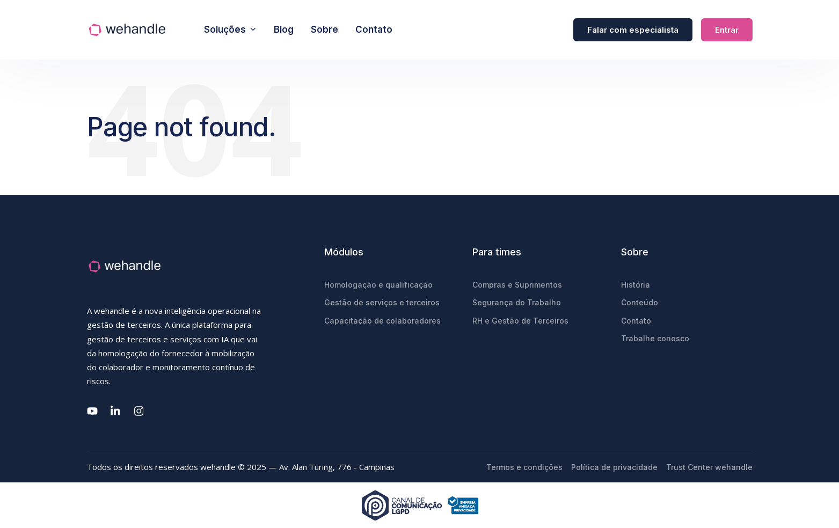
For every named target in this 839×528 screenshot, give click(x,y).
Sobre (324, 29)
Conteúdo (639, 302)
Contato (373, 29)
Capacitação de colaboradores (382, 320)
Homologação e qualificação (378, 284)
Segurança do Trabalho (516, 302)
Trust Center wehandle (709, 467)
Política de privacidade (614, 467)
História (635, 284)
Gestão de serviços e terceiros (382, 302)
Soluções (230, 29)
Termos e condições (524, 467)
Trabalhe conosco (655, 338)
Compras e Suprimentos (517, 284)
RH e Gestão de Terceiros (520, 320)
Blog (284, 29)
